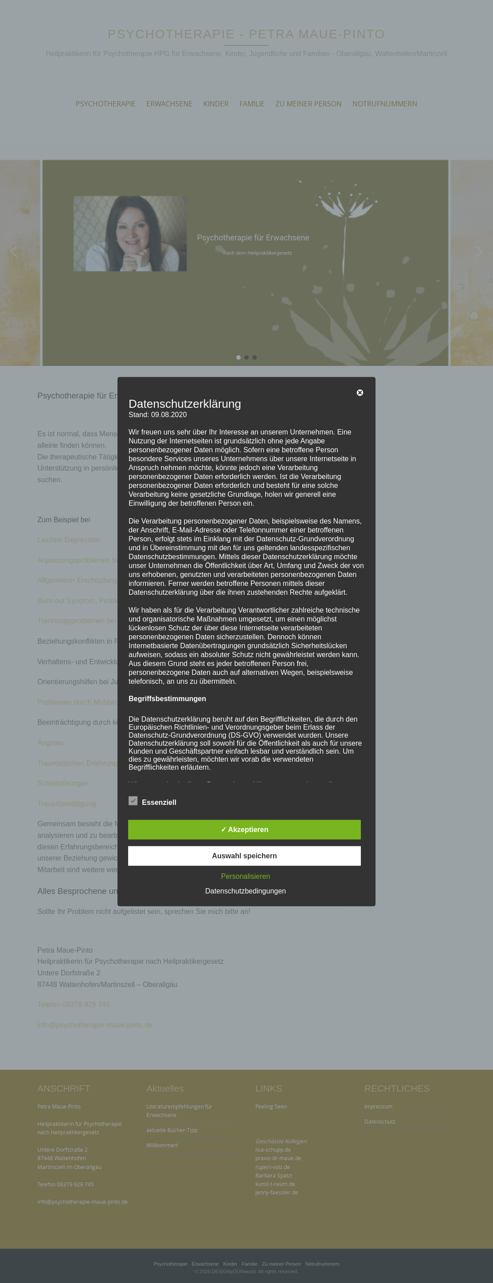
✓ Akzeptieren (245, 829)
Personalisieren (245, 876)
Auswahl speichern (244, 855)
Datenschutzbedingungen (245, 890)
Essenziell (152, 801)
